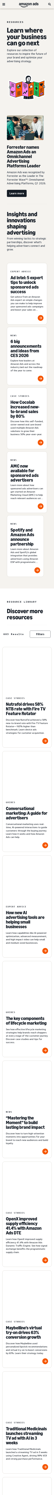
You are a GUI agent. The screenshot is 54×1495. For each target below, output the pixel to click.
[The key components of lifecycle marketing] (27, 859)
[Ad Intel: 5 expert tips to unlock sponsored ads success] (27, 294)
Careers (27, 1458)
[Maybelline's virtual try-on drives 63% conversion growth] (27, 1041)
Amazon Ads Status (27, 1451)
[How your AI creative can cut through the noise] (27, 1206)
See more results (27, 1364)
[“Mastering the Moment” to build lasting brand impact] (27, 917)
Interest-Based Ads (27, 1436)
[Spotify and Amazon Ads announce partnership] (25, 546)
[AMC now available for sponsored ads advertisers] (27, 482)
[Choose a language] (27, 1391)
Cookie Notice (27, 1443)
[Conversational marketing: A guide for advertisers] (27, 737)
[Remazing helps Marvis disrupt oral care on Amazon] (27, 1265)
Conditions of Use (27, 1421)
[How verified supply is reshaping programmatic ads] (27, 1325)
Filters (40, 634)
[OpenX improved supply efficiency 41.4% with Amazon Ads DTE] (27, 979)
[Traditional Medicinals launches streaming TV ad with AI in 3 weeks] (27, 1102)
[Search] (49, 4)
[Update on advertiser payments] (27, 1156)
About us (27, 1413)
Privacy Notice (27, 1428)
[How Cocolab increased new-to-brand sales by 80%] (27, 418)
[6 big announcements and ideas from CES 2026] (27, 356)
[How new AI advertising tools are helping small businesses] (27, 799)
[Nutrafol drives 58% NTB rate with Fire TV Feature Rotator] (27, 676)
